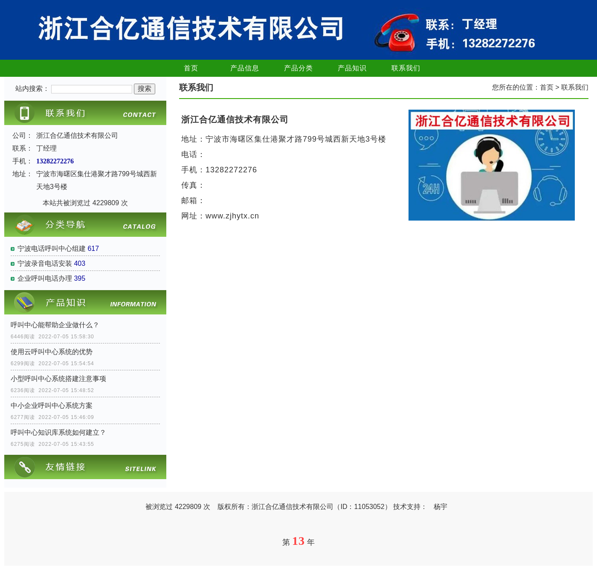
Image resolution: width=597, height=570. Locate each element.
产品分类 (298, 68)
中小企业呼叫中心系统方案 (52, 405)
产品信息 (244, 68)
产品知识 (352, 68)
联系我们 (405, 68)
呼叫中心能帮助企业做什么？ (55, 325)
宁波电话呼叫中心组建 (51, 248)
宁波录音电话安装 (44, 263)
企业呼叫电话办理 (44, 278)
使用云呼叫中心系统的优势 (52, 351)
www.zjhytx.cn (232, 216)
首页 (191, 68)
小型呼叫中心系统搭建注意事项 (58, 378)
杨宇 (440, 506)
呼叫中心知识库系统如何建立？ (58, 432)
